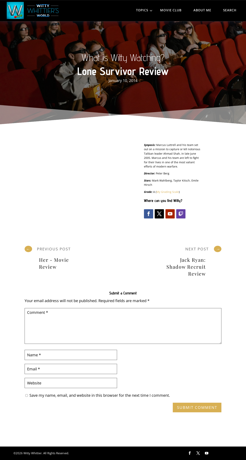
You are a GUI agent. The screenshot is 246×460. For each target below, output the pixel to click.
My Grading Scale (167, 192)
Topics (142, 10)
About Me (202, 10)
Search (229, 10)
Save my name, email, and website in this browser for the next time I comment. (99, 395)
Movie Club (170, 10)
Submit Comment (197, 407)
